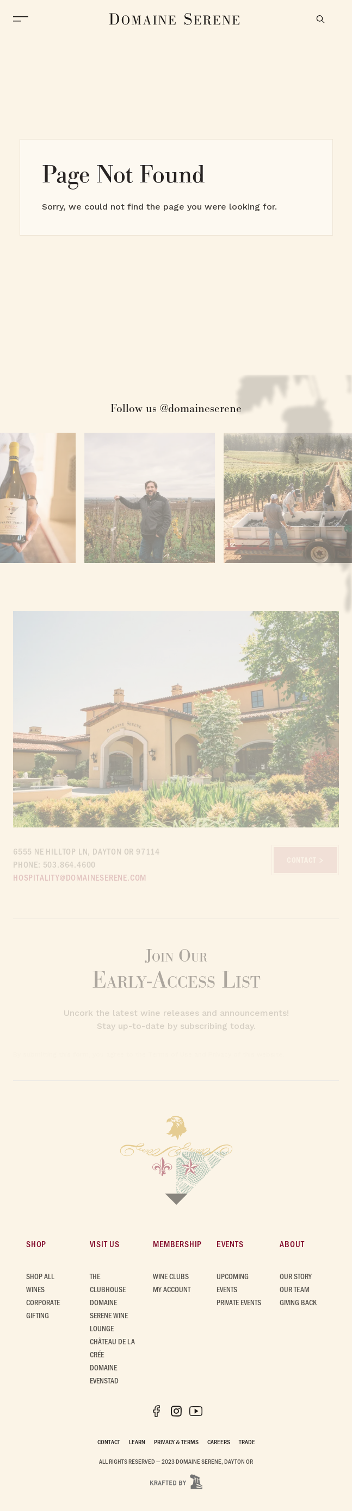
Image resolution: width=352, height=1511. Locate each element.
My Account (171, 1289)
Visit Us (105, 1243)
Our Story (296, 1276)
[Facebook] (156, 1411)
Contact (108, 1441)
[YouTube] (195, 1411)
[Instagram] (176, 1411)
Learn (137, 1441)
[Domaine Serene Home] (174, 19)
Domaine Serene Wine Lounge (109, 1315)
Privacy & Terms (176, 1441)
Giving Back (298, 1302)
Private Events (239, 1302)
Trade (247, 1441)
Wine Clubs (171, 1276)
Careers (218, 1441)
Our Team (295, 1289)
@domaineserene (201, 408)
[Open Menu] (23, 19)
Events (230, 1243)
